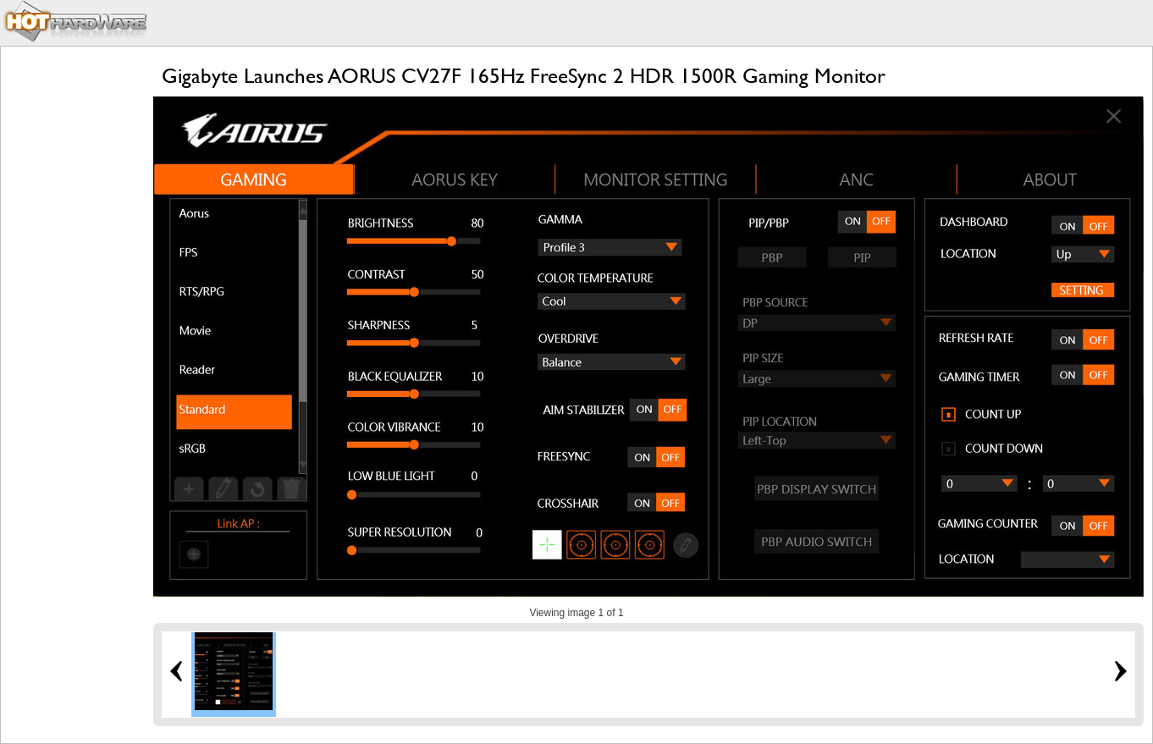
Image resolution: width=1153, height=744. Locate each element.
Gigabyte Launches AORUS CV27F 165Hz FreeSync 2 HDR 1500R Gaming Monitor (523, 75)
